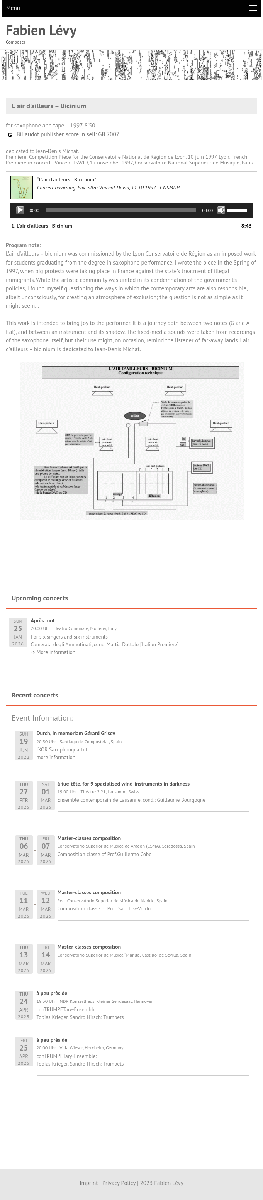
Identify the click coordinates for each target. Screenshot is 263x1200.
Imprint (89, 1183)
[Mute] (221, 210)
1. (41, 225)
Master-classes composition (89, 838)
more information (56, 757)
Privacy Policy (119, 1183)
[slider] (121, 210)
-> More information (53, 652)
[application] (131, 210)
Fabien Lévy (41, 30)
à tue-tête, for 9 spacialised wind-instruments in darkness (124, 783)
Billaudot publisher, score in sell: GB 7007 (63, 134)
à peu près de (52, 993)
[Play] (20, 210)
